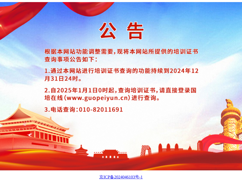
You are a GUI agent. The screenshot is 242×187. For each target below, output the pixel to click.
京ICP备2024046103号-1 (120, 177)
